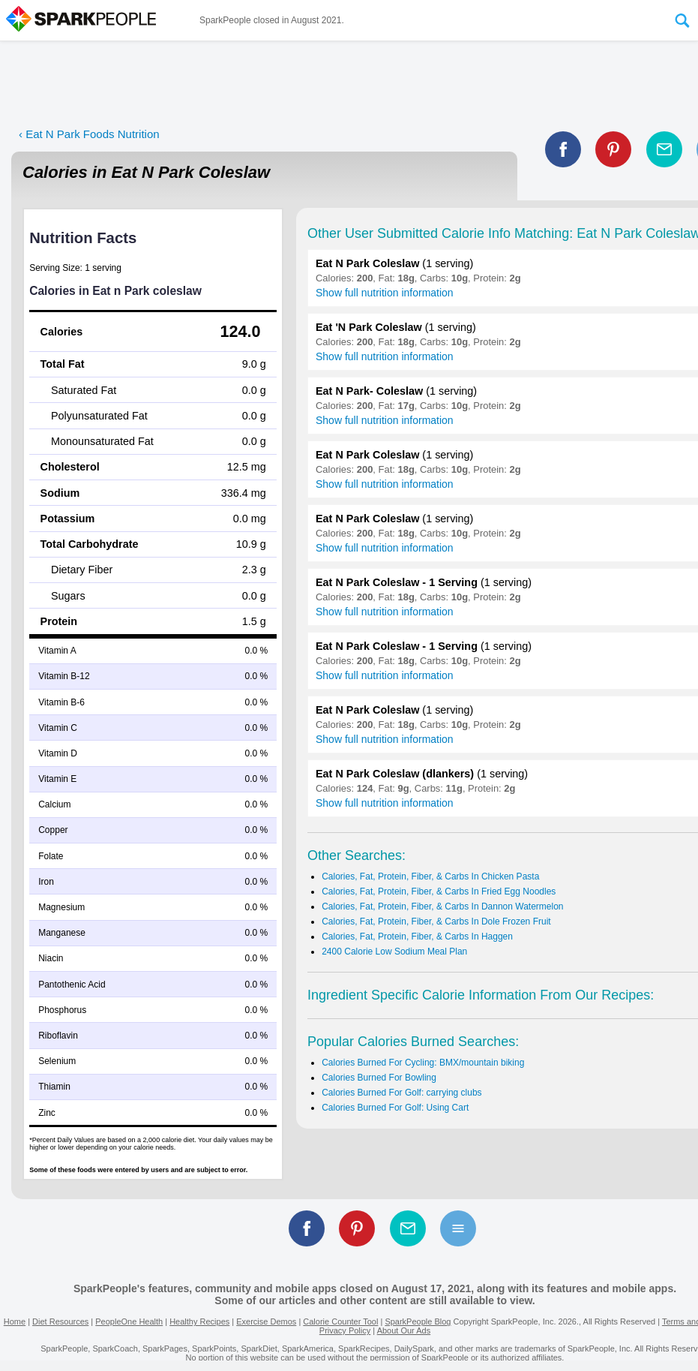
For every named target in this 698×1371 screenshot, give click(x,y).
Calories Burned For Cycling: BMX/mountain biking (423, 1062)
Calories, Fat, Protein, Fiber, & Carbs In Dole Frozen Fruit (436, 921)
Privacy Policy (344, 1330)
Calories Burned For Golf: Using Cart (395, 1107)
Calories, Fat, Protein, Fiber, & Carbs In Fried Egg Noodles (439, 891)
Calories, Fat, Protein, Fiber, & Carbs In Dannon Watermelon (442, 906)
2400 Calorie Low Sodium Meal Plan (394, 951)
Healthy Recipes (199, 1321)
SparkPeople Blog (418, 1321)
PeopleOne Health (129, 1321)
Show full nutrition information (385, 293)
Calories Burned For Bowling (379, 1077)
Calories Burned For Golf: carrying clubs (401, 1092)
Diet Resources (60, 1321)
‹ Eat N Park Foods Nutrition (89, 134)
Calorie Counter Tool (340, 1321)
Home (14, 1321)
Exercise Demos (266, 1321)
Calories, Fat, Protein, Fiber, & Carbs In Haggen (417, 936)
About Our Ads (404, 1330)
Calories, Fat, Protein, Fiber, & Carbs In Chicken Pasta (430, 876)
